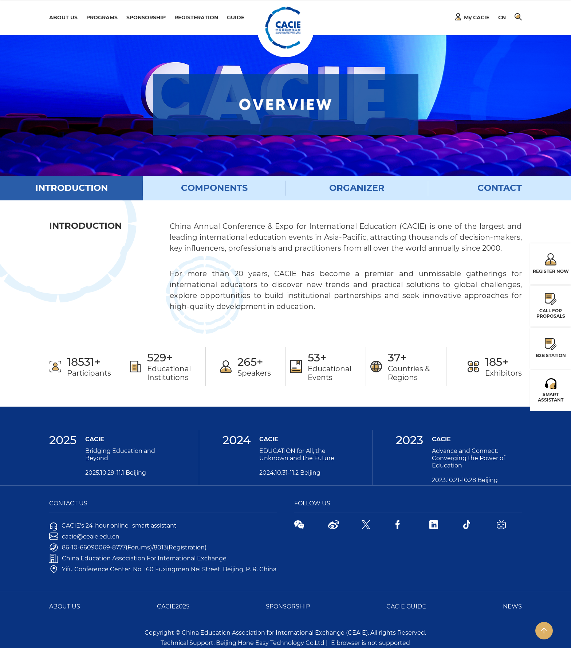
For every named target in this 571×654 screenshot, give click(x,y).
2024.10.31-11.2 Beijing (289, 472)
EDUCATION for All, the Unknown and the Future (296, 454)
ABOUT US (63, 17)
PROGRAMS (102, 17)
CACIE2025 (173, 606)
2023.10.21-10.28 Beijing (465, 480)
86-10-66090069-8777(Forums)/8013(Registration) (127, 547)
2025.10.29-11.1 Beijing (115, 472)
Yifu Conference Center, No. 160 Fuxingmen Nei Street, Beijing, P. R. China (162, 569)
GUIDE (235, 17)
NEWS (512, 606)
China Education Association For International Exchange (138, 558)
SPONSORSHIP (146, 17)
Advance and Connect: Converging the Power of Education (468, 458)
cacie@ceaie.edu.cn (84, 536)
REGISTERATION (196, 17)
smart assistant (154, 525)
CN (502, 17)
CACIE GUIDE (406, 606)
